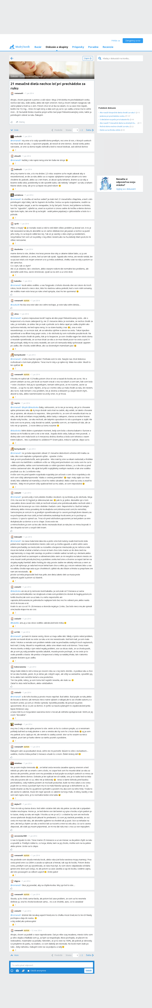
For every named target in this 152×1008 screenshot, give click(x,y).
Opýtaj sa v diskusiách (126, 189)
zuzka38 (16, 304)
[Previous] (56, 130)
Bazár (38, 47)
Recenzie (108, 47)
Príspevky (78, 47)
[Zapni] (88, 58)
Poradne (93, 47)
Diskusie (14, 76)
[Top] (14, 955)
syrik (26, 407)
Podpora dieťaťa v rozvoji (31, 76)
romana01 (16, 140)
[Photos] (17, 970)
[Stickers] (23, 970)
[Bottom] (14, 130)
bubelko (15, 623)
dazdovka (34, 407)
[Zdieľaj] (20, 122)
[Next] (89, 130)
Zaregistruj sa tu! (132, 40)
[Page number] (76, 130)
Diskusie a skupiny (57, 47)
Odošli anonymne (37, 971)
